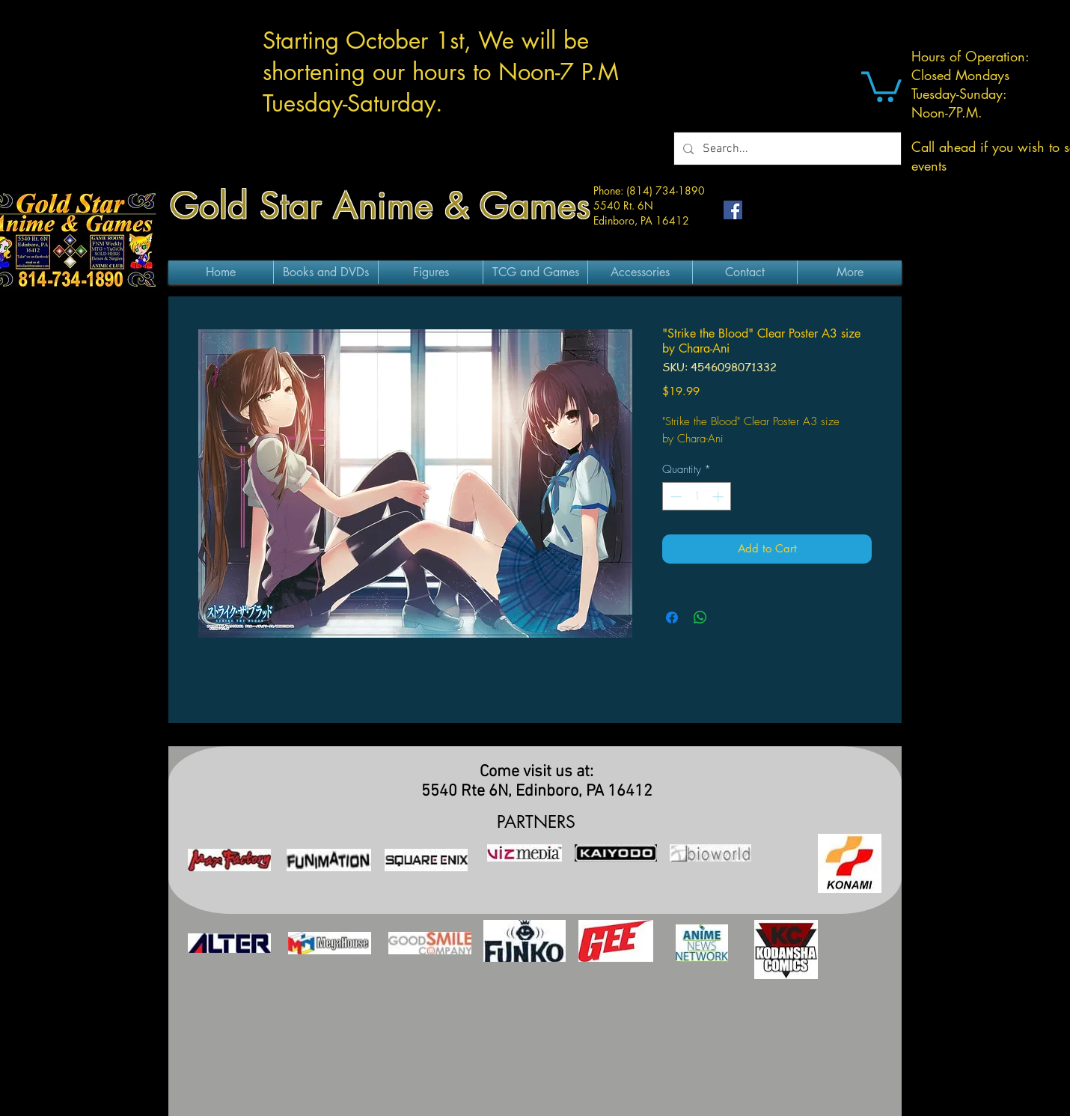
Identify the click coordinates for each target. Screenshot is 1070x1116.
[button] (881, 85)
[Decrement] (674, 496)
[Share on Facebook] (672, 617)
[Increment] (719, 496)
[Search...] (786, 148)
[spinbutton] (697, 496)
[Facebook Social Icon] (733, 210)
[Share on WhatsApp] (700, 617)
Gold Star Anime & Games (380, 206)
